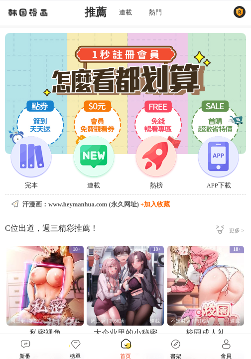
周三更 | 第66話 (107, 321)
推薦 (96, 12)
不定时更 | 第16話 (190, 321)
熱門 (155, 12)
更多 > (237, 230)
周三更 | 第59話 (27, 321)
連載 (125, 12)
